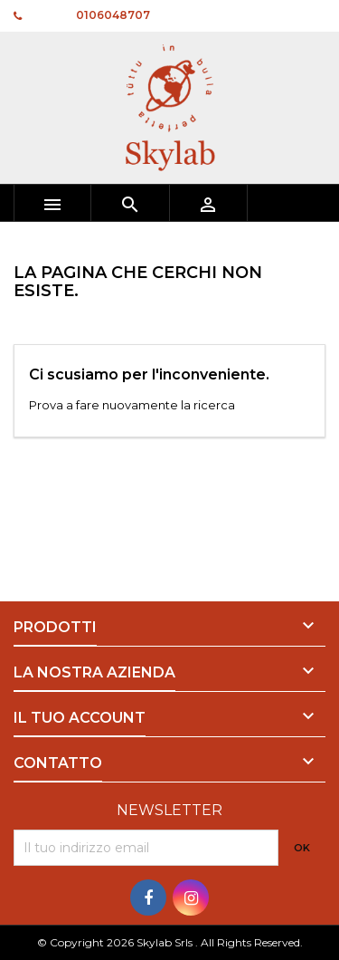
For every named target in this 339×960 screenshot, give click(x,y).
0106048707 (113, 15)
